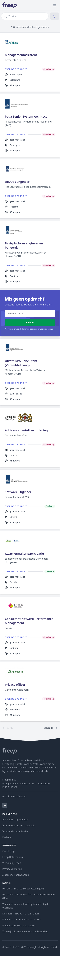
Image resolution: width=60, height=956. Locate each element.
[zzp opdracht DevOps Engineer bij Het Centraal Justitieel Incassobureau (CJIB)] (30, 189)
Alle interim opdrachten (15, 819)
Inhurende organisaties (15, 831)
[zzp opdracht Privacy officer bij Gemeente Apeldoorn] (30, 691)
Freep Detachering (12, 857)
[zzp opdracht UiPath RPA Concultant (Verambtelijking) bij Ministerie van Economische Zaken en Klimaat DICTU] (30, 372)
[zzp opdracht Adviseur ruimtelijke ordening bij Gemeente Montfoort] (30, 437)
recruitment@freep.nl (14, 796)
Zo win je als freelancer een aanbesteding (25, 931)
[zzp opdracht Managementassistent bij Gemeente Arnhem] (30, 62)
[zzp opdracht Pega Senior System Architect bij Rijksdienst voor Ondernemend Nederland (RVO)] (30, 125)
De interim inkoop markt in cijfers (20, 913)
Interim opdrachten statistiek (18, 825)
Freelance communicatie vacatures (21, 919)
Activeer (29, 322)
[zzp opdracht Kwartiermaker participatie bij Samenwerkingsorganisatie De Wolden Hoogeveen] (30, 562)
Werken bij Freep (11, 863)
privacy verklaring (45, 329)
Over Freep (8, 851)
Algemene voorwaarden (15, 875)
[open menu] (55, 5)
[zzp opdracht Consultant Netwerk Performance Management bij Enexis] (30, 628)
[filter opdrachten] (54, 16)
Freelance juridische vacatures (19, 925)
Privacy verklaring (12, 869)
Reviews (6, 837)
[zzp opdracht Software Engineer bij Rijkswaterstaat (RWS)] (30, 499)
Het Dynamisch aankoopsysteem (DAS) (23, 888)
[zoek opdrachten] (25, 16)
